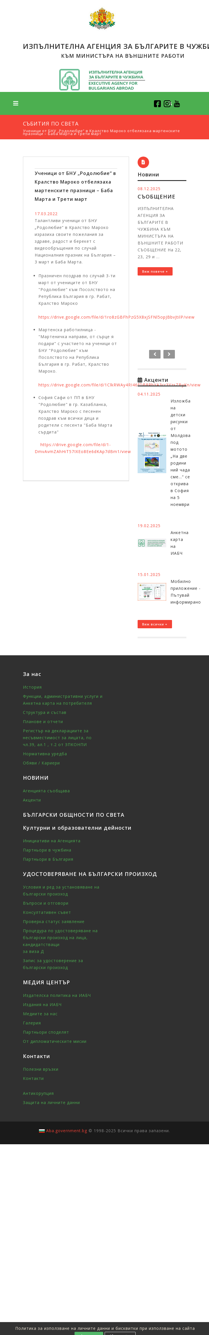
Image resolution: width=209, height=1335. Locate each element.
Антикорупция (38, 1093)
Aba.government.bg (66, 1130)
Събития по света (51, 123)
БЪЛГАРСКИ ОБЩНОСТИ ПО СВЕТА (73, 814)
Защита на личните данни (51, 1102)
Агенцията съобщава (46, 790)
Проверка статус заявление (54, 921)
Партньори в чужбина (47, 850)
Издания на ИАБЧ (42, 1004)
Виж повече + (155, 271)
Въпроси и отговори (46, 903)
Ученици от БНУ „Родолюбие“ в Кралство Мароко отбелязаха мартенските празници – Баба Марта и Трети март (101, 132)
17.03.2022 (46, 213)
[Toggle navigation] (15, 103)
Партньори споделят (46, 1032)
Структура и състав (45, 712)
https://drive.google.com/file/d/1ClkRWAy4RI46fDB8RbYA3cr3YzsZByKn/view (119, 385)
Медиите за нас (40, 1013)
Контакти (33, 1078)
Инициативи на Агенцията (52, 840)
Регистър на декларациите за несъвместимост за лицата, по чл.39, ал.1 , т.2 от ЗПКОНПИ (57, 737)
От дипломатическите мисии (55, 1041)
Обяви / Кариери (41, 763)
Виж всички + (154, 624)
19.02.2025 (149, 525)
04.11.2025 (149, 394)
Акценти (32, 800)
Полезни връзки (40, 1069)
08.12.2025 (149, 188)
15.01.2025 (149, 574)
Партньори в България (48, 859)
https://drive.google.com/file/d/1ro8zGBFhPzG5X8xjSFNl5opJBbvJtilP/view (116, 317)
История (32, 687)
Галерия (32, 1023)
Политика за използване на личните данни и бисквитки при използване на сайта (105, 1328)
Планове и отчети (43, 721)
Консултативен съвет (47, 912)
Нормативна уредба (45, 753)
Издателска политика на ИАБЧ (57, 995)
